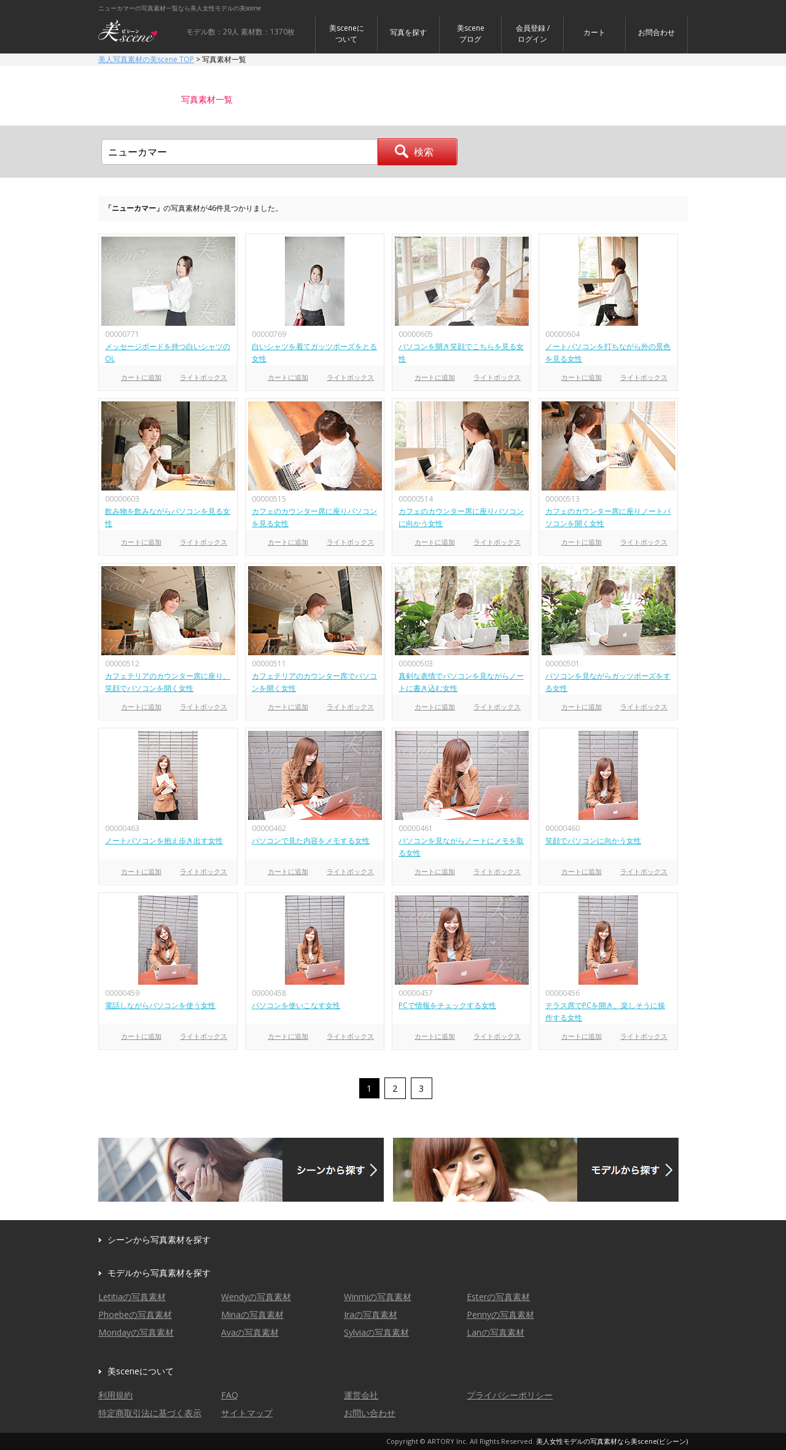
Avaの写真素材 (250, 1332)
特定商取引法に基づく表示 (149, 1413)
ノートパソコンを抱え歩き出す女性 (164, 840)
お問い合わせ (369, 1413)
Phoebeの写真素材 (135, 1314)
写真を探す (408, 32)
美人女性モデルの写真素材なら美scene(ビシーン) (612, 1441)
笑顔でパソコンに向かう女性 (593, 840)
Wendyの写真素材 (256, 1296)
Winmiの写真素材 (377, 1296)
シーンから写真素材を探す (159, 1239)
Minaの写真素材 (252, 1314)
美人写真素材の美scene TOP (146, 59)
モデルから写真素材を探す (159, 1273)
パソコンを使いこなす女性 (296, 1005)
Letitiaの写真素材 (132, 1296)
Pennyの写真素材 (500, 1314)
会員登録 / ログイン (533, 33)
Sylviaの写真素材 (376, 1332)
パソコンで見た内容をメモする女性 (311, 840)
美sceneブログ (470, 33)
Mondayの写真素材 (136, 1332)
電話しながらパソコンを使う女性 (160, 1005)
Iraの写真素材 (370, 1314)
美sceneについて (346, 33)
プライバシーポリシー (510, 1395)
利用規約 (115, 1395)
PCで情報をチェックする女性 (447, 1005)
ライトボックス (203, 377)
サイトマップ (247, 1413)
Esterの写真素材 (498, 1296)
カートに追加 (141, 377)
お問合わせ (656, 32)
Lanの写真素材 (495, 1332)
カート (594, 32)
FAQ (229, 1395)
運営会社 (361, 1395)
